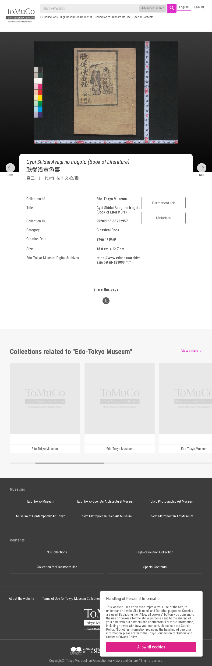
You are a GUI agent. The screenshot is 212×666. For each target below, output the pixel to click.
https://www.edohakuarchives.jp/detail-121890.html (118, 260)
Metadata (163, 218)
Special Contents (143, 17)
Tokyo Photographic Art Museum (171, 501)
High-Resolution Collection (76, 17)
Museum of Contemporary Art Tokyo (40, 516)
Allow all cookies (151, 646)
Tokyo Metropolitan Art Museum (171, 516)
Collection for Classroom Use (113, 17)
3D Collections (49, 17)
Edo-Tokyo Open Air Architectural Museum (105, 501)
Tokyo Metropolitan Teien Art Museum (106, 516)
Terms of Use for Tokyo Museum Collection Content (77, 598)
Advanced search (152, 8)
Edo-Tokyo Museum (40, 501)
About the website (21, 598)
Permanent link (163, 203)
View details (189, 351)
